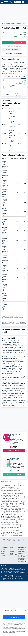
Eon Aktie (17, 562)
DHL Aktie (10, 535)
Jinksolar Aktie (13, 544)
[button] (17, 2)
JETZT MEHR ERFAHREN (14, 511)
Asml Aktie (3, 570)
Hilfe (11, 586)
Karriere (3, 588)
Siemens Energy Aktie (6, 538)
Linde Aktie (12, 568)
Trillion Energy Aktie (6, 532)
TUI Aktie (15, 538)
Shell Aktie (11, 572)
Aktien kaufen (18, 572)
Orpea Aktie (17, 525)
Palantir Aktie (13, 556)
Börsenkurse (4, 520)
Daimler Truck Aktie (12, 546)
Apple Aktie (21, 544)
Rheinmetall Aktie (12, 533)
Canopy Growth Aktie (14, 564)
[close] (25, 610)
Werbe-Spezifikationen (13, 591)
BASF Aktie (16, 535)
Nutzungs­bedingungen (21, 593)
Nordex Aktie (12, 567)
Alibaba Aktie (4, 568)
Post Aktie (3, 527)
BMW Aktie (19, 557)
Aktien (8, 23)
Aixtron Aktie (11, 570)
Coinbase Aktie (5, 556)
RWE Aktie (19, 553)
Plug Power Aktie (14, 543)
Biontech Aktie (4, 544)
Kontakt (3, 586)
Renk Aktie (20, 546)
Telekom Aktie (20, 549)
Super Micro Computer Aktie (8, 553)
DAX (17, 520)
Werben (12, 588)
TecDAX (15, 522)
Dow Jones (21, 522)
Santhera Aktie (19, 530)
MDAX (10, 522)
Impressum (21, 586)
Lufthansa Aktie (13, 540)
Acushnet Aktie (16, 23)
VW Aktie (21, 540)
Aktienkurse (12, 520)
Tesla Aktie (21, 533)
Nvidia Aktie (4, 533)
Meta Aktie (15, 559)
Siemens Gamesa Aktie (7, 525)
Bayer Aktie (4, 535)
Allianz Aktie (22, 538)
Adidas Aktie (4, 567)
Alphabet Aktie (5, 557)
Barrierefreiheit (22, 598)
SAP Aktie (3, 546)
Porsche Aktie (4, 560)
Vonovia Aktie (4, 564)
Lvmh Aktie (18, 570)
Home (3, 23)
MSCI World (11, 524)
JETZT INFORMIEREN (14, 487)
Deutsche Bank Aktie (12, 541)
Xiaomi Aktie (4, 562)
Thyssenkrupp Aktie (6, 559)
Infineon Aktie (15, 554)
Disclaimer (21, 590)
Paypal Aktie (13, 549)
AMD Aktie (20, 556)
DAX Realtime (4, 522)
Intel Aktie (18, 567)
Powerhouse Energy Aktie (13, 527)
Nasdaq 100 (4, 524)
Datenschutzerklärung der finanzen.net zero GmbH (14, 632)
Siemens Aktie (4, 540)
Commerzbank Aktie (14, 536)
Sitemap (3, 592)
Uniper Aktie (4, 572)
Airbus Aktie (13, 557)
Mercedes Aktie (5, 548)
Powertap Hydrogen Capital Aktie (9, 528)
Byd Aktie (3, 541)
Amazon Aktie (15, 532)
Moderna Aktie (12, 551)
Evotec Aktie (19, 568)
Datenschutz (21, 588)
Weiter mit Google (14, 617)
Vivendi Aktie (4, 551)
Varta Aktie (11, 562)
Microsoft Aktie (5, 543)
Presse (2, 590)
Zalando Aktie (4, 565)
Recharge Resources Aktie (7, 530)
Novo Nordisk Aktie (6, 554)
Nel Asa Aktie (22, 541)
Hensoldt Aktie (4, 549)
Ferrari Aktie (22, 548)
